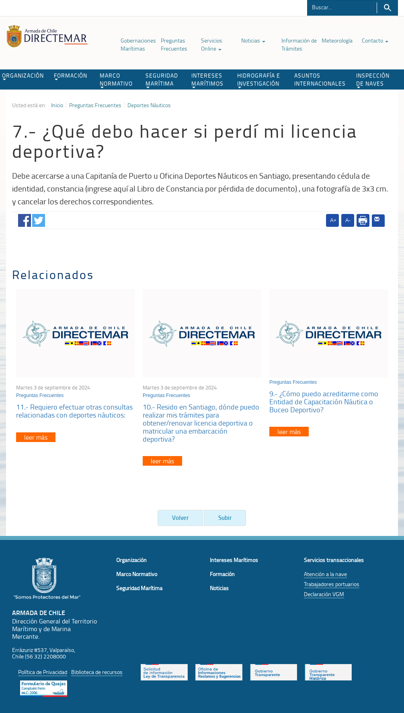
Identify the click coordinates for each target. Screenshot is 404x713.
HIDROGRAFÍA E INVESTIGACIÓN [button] (258, 79)
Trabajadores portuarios (331, 584)
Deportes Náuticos (149, 105)
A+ (333, 220)
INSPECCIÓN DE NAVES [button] (373, 79)
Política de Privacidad (42, 672)
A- (348, 220)
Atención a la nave (325, 574)
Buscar (387, 8)
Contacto (375, 40)
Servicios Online (211, 44)
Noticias (253, 40)
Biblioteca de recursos (97, 672)
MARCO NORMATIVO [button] (116, 79)
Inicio (57, 105)
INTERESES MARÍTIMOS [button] (207, 79)
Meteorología (337, 40)
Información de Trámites (299, 44)
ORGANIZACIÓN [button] (23, 75)
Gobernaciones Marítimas (138, 44)
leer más (35, 437)
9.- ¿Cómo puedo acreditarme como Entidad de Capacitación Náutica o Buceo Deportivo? (323, 401)
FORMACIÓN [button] (70, 75)
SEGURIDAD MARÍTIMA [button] (162, 79)
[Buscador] (342, 7)
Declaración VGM (324, 594)
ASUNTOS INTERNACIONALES (320, 79)
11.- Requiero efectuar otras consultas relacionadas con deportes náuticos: (74, 411)
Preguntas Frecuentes (174, 44)
